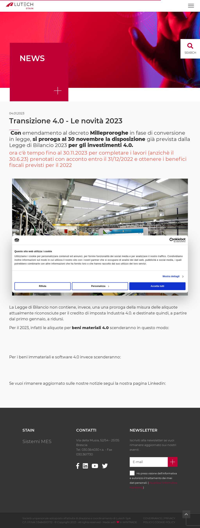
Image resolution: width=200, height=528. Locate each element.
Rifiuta (42, 286)
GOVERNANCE (152, 518)
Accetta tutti (157, 286)
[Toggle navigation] (191, 4)
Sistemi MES (37, 441)
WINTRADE (130, 522)
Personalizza (100, 286)
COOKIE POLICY (165, 522)
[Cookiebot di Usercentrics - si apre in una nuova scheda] (168, 240)
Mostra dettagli (170, 276)
